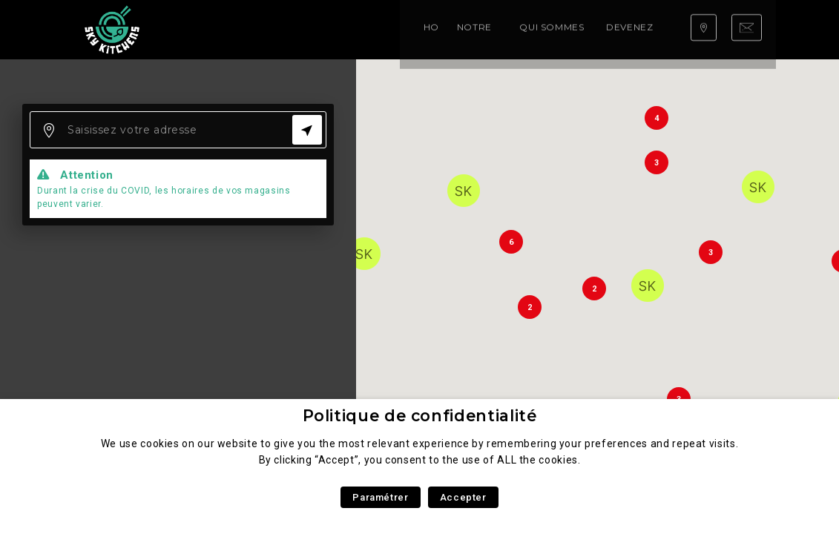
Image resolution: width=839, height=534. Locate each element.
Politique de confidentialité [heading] (420, 415)
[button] (463, 190)
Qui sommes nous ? (366, 29)
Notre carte (267, 29)
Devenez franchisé (483, 29)
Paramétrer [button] (380, 497)
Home (205, 29)
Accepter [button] (463, 497)
